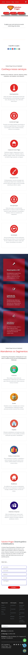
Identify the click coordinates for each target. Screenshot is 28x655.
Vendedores (13, 606)
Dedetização (22, 609)
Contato (17, 2)
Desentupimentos (21, 606)
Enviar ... (14, 587)
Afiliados (12, 616)
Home (3, 2)
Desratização (21, 613)
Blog (13, 2)
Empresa (8, 2)
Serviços (3, 609)
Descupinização (21, 617)
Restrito (12, 618)
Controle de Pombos (22, 621)
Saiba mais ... (4, 562)
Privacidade (12, 609)
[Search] (13, 626)
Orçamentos (13, 613)
